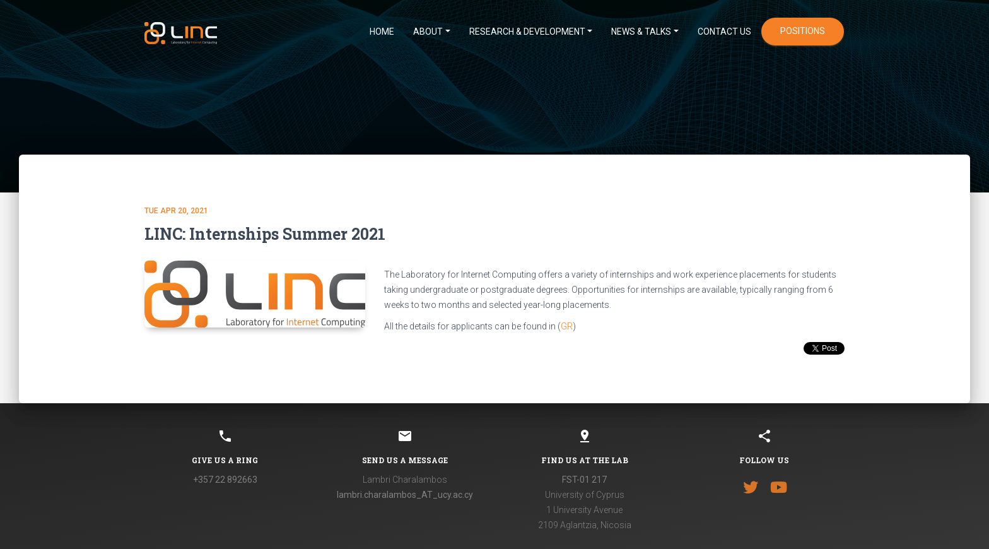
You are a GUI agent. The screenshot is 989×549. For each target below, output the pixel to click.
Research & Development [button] (527, 32)
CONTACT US (724, 32)
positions (802, 31)
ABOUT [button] (428, 32)
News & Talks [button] (641, 32)
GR (567, 326)
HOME (382, 32)
